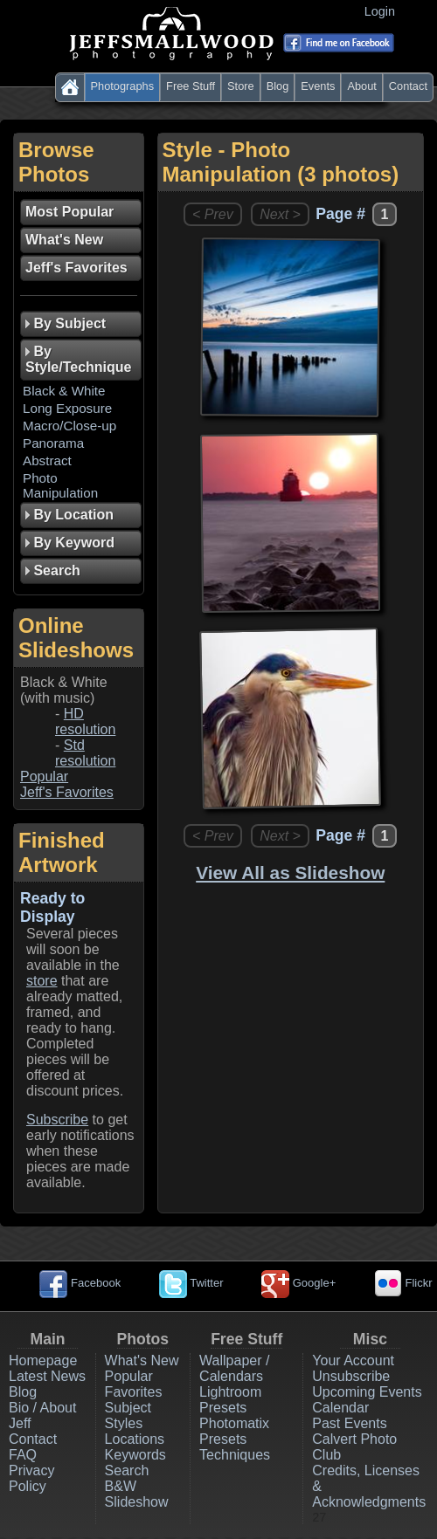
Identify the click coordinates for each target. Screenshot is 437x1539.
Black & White (64, 390)
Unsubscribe (351, 1376)
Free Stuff (190, 86)
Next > (280, 214)
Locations (135, 1439)
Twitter (191, 1282)
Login (383, 11)
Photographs (123, 86)
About (361, 86)
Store (240, 86)
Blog (278, 86)
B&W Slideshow (137, 1494)
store (42, 980)
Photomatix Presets (234, 1431)
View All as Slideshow (290, 872)
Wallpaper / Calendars (234, 1368)
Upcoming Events (366, 1391)
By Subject (65, 323)
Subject (128, 1407)
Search (127, 1470)
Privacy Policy (31, 1478)
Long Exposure (67, 408)
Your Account (353, 1360)
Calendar (340, 1407)
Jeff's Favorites (67, 792)
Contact (408, 86)
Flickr (403, 1282)
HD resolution (85, 721)
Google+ (298, 1282)
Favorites (134, 1391)
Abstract (47, 460)
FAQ (23, 1454)
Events (318, 86)
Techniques (234, 1454)
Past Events (349, 1423)
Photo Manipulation (60, 485)
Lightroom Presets (230, 1399)
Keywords (135, 1454)
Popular (44, 776)
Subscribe (57, 1119)
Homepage (43, 1360)
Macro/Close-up (69, 425)
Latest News (47, 1376)
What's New (142, 1360)
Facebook (80, 1282)
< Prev (212, 214)
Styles (124, 1423)
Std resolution (85, 753)
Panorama (53, 443)
